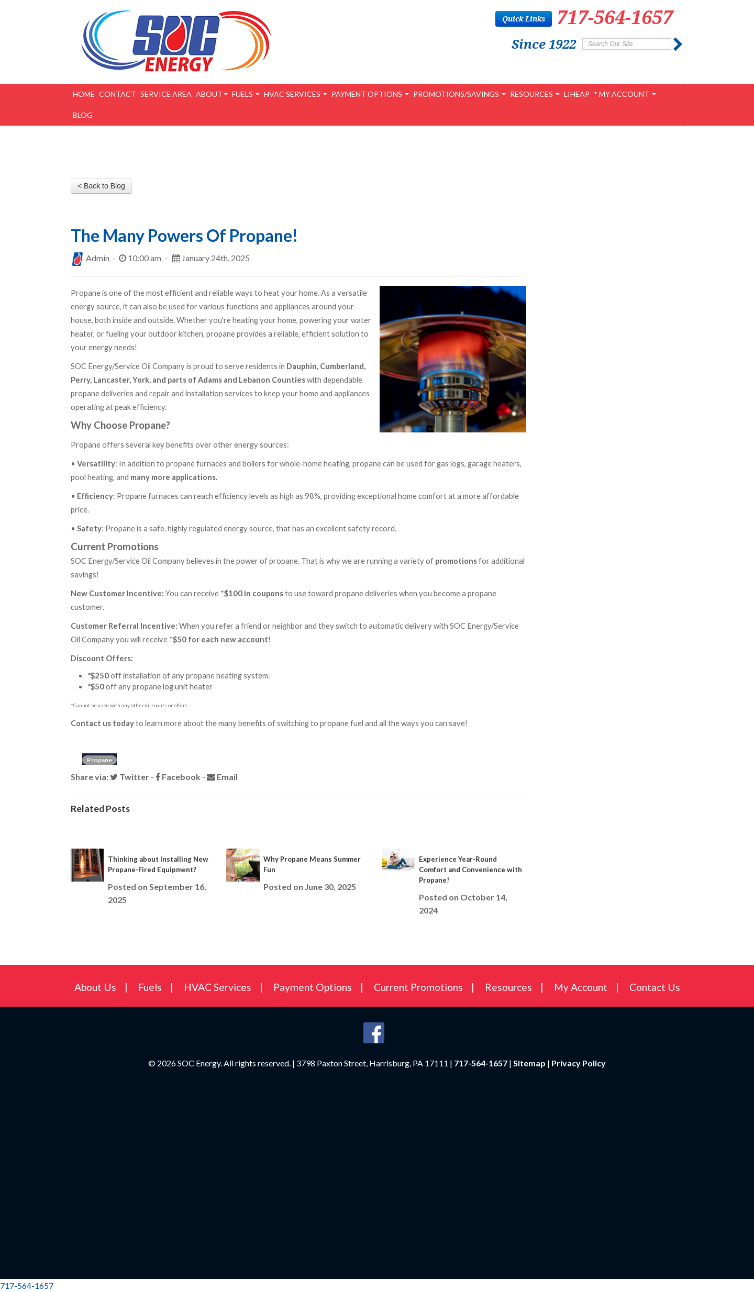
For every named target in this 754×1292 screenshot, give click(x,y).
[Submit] (678, 44)
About (212, 94)
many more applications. (173, 477)
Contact (117, 94)
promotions (456, 560)
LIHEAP (577, 94)
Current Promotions (418, 987)
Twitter (129, 777)
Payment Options (370, 94)
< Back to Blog (101, 186)
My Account (580, 987)
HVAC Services (295, 94)
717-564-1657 (615, 17)
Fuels (246, 94)
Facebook (178, 777)
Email (222, 777)
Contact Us (654, 987)
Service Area (166, 94)
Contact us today (102, 723)
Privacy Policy (578, 1063)
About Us (95, 987)
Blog (83, 114)
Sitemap (529, 1063)
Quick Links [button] (523, 19)
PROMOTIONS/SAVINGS (459, 94)
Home (84, 94)
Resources (535, 94)
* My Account (625, 94)
